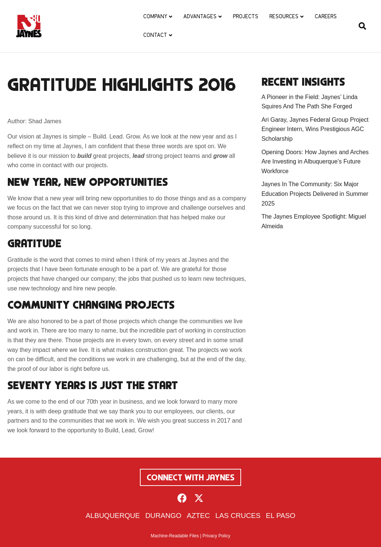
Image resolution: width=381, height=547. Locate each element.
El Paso (280, 515)
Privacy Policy (216, 535)
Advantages (200, 16)
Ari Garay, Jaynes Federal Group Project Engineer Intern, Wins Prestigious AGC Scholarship (315, 129)
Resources (283, 16)
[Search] (359, 26)
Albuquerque (113, 515)
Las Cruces (237, 515)
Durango (163, 515)
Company (155, 16)
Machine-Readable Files (175, 535)
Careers (326, 16)
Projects (245, 16)
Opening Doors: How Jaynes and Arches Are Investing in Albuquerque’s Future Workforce (315, 161)
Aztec (198, 515)
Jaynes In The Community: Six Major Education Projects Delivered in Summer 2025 (315, 193)
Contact (155, 35)
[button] (182, 498)
